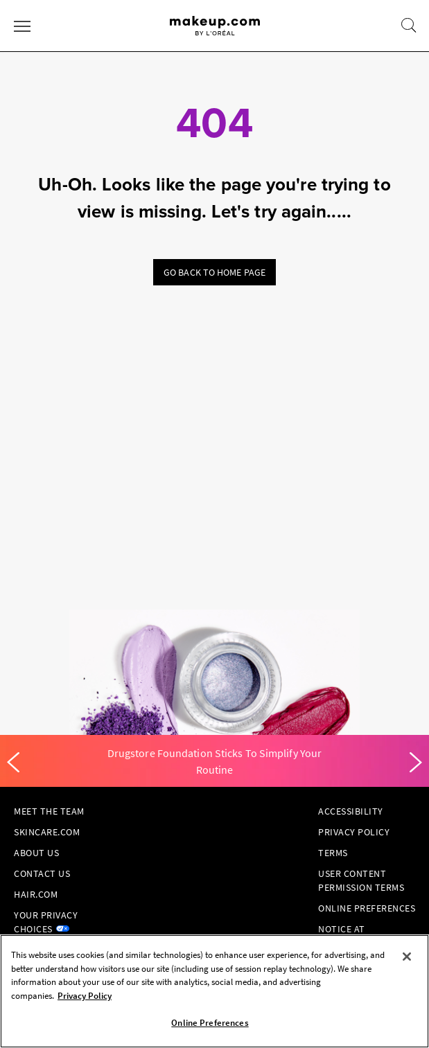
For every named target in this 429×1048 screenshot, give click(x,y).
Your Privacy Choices (46, 922)
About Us (36, 852)
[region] (214, 991)
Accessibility (350, 811)
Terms (333, 852)
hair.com (36, 894)
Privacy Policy (353, 832)
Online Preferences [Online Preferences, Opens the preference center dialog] (209, 1023)
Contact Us (42, 873)
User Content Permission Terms (361, 880)
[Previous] (13, 762)
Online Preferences (366, 908)
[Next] (415, 762)
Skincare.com (47, 832)
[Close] (407, 956)
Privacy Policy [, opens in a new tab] (85, 996)
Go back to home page (214, 272)
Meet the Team (49, 811)
